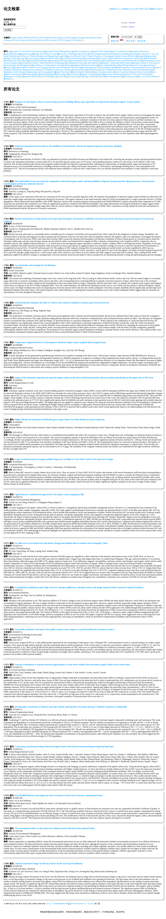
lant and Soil (73, 74)
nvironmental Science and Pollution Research (121, 61)
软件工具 (144, 9)
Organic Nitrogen (78, 38)
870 (72, 904)
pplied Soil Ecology (99, 51)
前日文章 (141, 41)
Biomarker (91, 38)
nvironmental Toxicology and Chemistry (82, 63)
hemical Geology (121, 54)
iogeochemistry (10, 54)
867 (64, 904)
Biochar (41, 40)
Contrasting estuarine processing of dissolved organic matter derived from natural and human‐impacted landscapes (64, 747)
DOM (26, 38)
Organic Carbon (63, 38)
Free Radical (77, 40)
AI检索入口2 (127, 9)
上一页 (52, 904)
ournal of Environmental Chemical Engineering (69, 67)
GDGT (61, 40)
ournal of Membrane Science (111, 70)
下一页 (87, 904)
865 (59, 904)
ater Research (128, 77)
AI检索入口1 (114, 9)
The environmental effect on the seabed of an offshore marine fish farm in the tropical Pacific (55, 828)
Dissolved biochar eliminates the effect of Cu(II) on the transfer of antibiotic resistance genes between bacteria (62, 303)
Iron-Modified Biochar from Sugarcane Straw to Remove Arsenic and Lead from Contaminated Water (59, 795)
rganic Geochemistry (13, 74)
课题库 (152, 9)
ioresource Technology (67, 54)
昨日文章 (131, 41)
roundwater (149, 65)
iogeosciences (25, 54)
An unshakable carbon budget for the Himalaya (35, 265)
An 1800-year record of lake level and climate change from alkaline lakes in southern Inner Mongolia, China (61, 543)
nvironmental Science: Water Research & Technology (42, 63)
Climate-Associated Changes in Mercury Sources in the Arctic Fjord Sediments (48, 864)
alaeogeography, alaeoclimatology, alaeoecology (44, 74)
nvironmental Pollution (37, 61)
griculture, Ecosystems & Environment (26, 51)
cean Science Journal (140, 72)
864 (56, 904)
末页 (91, 904)
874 (83, 904)
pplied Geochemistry (80, 51)
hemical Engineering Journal (100, 54)
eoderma (66, 65)
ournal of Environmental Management (106, 67)
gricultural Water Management (57, 51)
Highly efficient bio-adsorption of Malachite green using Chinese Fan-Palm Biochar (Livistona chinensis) (60, 420)
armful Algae (10, 67)
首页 (47, 904)
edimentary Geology (12, 77)
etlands (7, 79)
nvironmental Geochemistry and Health (126, 58)
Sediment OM (50, 38)
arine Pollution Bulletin (81, 72)
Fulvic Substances (21, 40)
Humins (33, 40)
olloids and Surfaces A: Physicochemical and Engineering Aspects (37, 56)
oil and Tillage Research (66, 77)
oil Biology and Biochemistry (90, 77)
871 (75, 904)
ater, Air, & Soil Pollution (147, 77)
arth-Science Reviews (125, 56)
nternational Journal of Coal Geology (32, 67)
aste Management (112, 77)
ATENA (83, 54)
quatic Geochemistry (119, 51)
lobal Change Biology (106, 65)
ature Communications (103, 72)
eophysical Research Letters (84, 65)
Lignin (67, 40)
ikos (152, 72)
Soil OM (39, 38)
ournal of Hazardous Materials (84, 70)
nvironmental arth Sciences (96, 58)
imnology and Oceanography (40, 72)
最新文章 (115, 41)
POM (32, 38)
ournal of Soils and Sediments (136, 70)
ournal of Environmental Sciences (137, 67)
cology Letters (10, 58)
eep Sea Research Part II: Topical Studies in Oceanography (90, 56)
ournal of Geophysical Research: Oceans (53, 70)
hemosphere (136, 54)
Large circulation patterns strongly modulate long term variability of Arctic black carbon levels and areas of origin (64, 459)
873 (80, 904)
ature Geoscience (121, 72)
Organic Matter (16, 38)
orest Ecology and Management (17, 65)
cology (21, 58)
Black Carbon (51, 40)
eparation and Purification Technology (38, 77)
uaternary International (113, 74)
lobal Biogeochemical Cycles (130, 65)
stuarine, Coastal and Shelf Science (115, 63)
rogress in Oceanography (90, 74)
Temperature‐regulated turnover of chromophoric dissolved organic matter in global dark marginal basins (60, 342)
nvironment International (71, 58)
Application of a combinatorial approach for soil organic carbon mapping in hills (49, 494)
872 (77, 904)
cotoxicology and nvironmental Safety (43, 58)
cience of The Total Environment (138, 74)
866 (61, 904)
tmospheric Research (138, 51)
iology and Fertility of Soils (44, 54)
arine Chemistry (61, 72)
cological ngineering (145, 56)
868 (66, 904)
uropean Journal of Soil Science (145, 63)
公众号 (159, 9)
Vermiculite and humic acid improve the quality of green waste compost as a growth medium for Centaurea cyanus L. (65, 629)
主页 (136, 9)
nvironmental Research (59, 61)
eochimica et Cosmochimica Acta (46, 65)
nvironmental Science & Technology (85, 61)
